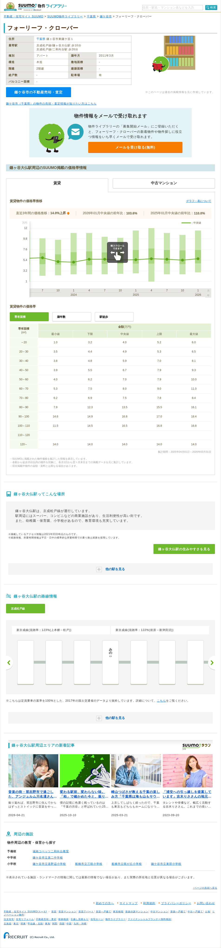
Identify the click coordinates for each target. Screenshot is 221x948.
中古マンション (159, 911)
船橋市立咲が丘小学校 (127, 863)
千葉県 (91, 16)
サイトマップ (129, 903)
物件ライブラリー (115, 919)
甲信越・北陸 (35, 923)
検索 (213, 7)
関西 (54, 923)
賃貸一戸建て (103, 911)
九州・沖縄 (80, 923)
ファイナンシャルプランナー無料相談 (149, 919)
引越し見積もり (79, 919)
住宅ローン (97, 919)
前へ (9, 662)
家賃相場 (118, 911)
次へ (211, 662)
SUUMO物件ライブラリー (65, 16)
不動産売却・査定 (46, 919)
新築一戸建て (178, 911)
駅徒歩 (104, 316)
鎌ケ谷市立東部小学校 (166, 863)
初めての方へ (105, 903)
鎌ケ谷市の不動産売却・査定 (38, 92)
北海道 (7, 923)
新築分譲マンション (136, 911)
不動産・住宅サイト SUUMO (23, 16)
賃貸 (53, 911)
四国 (62, 923)
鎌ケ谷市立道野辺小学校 (49, 863)
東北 (16, 923)
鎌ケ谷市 (106, 16)
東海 (47, 923)
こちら (161, 700)
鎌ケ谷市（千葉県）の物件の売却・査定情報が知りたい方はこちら (51, 103)
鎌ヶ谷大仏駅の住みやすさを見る (184, 549)
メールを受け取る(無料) (135, 147)
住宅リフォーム (25, 919)
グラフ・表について (198, 201)
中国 (69, 923)
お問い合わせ (206, 903)
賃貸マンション (67, 911)
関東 (23, 923)
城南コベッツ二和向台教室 (51, 851)
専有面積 (20, 316)
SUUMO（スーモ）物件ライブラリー (35, 6)
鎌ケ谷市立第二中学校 (48, 857)
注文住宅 (9, 919)
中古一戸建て (195, 911)
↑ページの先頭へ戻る (205, 888)
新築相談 (63, 919)
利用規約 (149, 903)
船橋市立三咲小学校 (88, 863)
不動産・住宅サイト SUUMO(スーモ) (25, 911)
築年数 (61, 316)
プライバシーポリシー (176, 903)
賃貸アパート (86, 911)
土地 (207, 911)
